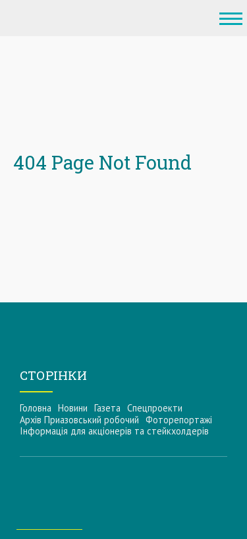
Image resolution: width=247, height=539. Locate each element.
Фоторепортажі (179, 419)
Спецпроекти (154, 408)
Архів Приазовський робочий (79, 419)
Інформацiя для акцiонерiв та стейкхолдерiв (114, 431)
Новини (73, 408)
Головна (35, 408)
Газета (107, 408)
